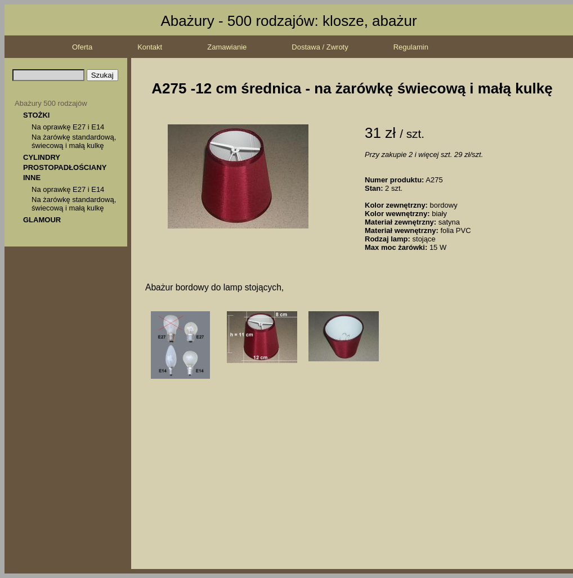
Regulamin (410, 47)
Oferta (82, 47)
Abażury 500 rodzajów (51, 103)
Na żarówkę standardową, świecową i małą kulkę (74, 141)
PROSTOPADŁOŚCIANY (64, 167)
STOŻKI (36, 115)
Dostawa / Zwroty (320, 47)
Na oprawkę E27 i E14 (68, 127)
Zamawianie (227, 47)
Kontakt (149, 47)
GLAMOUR (42, 220)
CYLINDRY (41, 157)
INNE (32, 177)
